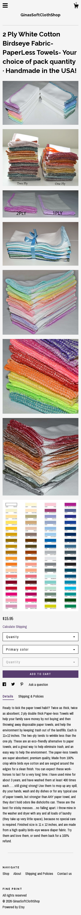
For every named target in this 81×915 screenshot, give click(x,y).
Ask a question (38, 684)
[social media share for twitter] (13, 684)
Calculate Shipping (15, 626)
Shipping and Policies (39, 873)
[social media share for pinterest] (22, 684)
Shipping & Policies (31, 696)
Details (8, 696)
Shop (6, 873)
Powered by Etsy (14, 907)
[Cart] (76, 6)
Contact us (64, 873)
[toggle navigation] (5, 5)
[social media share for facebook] (5, 684)
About (17, 873)
